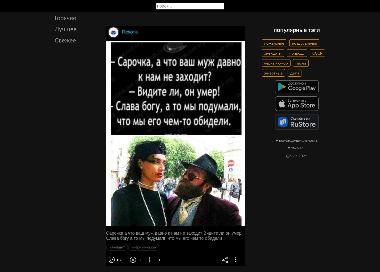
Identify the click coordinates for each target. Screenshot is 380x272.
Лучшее (66, 29)
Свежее (65, 40)
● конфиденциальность (297, 140)
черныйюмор (276, 63)
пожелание (274, 43)
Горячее (65, 17)
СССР (317, 53)
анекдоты (273, 53)
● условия (297, 147)
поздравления (304, 43)
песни (301, 63)
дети (294, 73)
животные (273, 73)
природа (297, 53)
